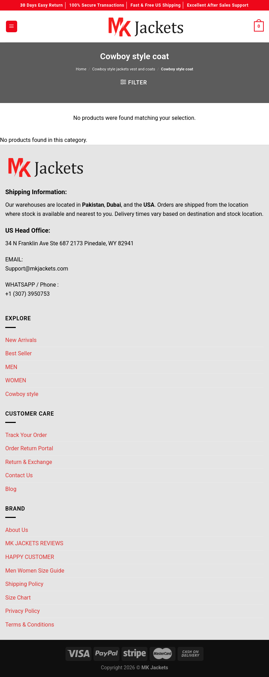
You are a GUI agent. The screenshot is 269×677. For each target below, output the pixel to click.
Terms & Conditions (29, 624)
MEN (11, 367)
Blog (10, 489)
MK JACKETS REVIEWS (34, 543)
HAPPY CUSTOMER (29, 557)
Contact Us (19, 475)
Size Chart (18, 597)
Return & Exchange (28, 462)
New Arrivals (21, 340)
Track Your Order (26, 435)
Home (81, 69)
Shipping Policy (24, 584)
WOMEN (15, 380)
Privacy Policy (22, 611)
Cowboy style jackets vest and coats (123, 69)
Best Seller (18, 353)
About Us (16, 530)
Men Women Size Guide (34, 570)
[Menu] (11, 26)
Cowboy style (22, 394)
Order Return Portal (29, 448)
